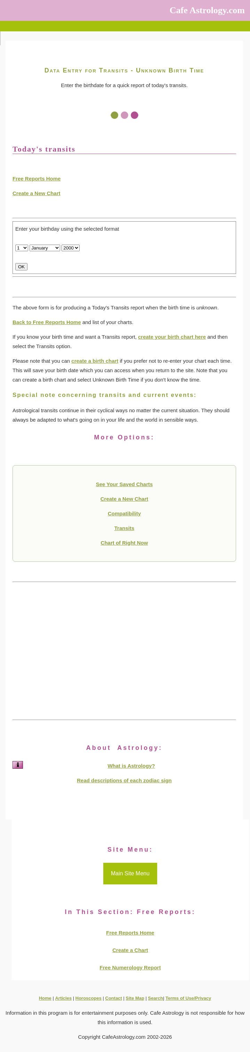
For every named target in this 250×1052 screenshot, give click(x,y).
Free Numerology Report (130, 967)
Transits (124, 528)
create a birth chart (94, 361)
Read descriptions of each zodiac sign (124, 780)
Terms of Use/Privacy (188, 998)
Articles (63, 998)
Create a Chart (130, 950)
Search (155, 998)
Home (45, 998)
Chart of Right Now (124, 543)
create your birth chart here (172, 337)
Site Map (135, 998)
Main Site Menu (130, 873)
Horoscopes (88, 998)
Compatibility (124, 513)
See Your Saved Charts (124, 484)
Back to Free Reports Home (47, 322)
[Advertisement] (124, 651)
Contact (113, 998)
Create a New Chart (37, 193)
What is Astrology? (131, 766)
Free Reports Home (37, 179)
